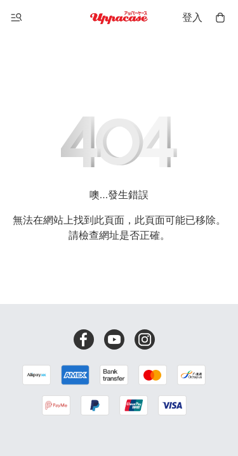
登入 (192, 17)
